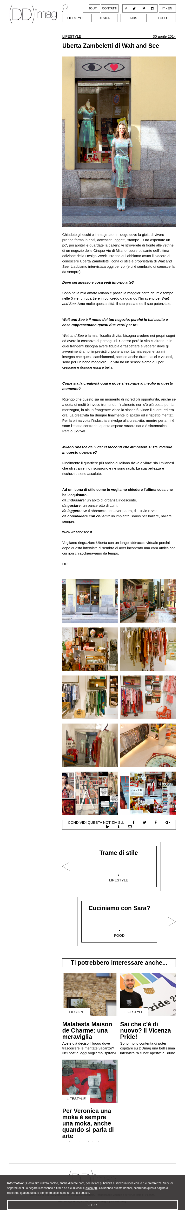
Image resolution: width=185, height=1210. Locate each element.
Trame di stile (118, 852)
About (91, 8)
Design (105, 18)
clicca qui (91, 1193)
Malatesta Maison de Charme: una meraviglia (87, 1030)
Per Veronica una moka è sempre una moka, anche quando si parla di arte (88, 1123)
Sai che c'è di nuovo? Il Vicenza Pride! (145, 1030)
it (163, 8)
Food (162, 18)
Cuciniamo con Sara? (119, 908)
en (170, 8)
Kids (133, 18)
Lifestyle (75, 18)
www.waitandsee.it (77, 532)
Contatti (109, 8)
